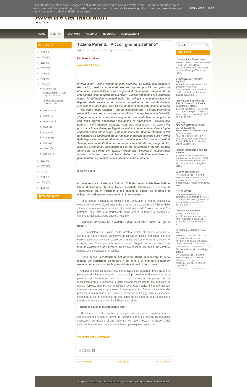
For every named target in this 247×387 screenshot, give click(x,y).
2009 (43, 182)
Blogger (141, 381)
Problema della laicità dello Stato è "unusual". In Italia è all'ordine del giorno (190, 103)
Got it (211, 8)
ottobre (47, 116)
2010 (43, 177)
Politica (56, 34)
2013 (43, 161)
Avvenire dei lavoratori (71, 17)
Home (41, 34)
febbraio (47, 153)
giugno (46, 132)
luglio (46, 127)
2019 (43, 57)
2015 (43, 79)
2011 (43, 171)
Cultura (91, 34)
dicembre (48, 88)
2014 (43, 84)
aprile (46, 143)
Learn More (197, 8)
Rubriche (109, 34)
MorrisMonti (162, 381)
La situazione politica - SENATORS (54, 102)
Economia (74, 34)
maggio (47, 137)
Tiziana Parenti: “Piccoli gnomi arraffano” (54, 94)
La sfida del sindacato (187, 172)
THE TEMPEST (183, 191)
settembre (48, 121)
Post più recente (84, 362)
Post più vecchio (162, 362)
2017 (43, 68)
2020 (43, 52)
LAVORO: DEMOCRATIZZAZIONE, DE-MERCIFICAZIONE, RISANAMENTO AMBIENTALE (191, 126)
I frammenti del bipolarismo (190, 59)
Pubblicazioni (130, 34)
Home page (123, 362)
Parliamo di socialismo (188, 210)
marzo (46, 148)
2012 (43, 166)
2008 (43, 188)
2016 (43, 73)
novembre (48, 110)
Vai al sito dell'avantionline (93, 336)
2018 (43, 63)
